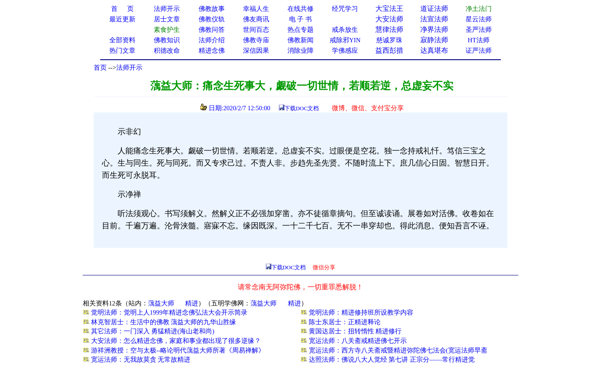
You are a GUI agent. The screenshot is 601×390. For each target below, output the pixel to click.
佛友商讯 (256, 19)
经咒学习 (345, 8)
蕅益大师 (161, 303)
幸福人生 (256, 8)
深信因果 (256, 50)
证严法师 (479, 50)
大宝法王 (389, 8)
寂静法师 (434, 40)
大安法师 (389, 19)
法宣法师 (434, 19)
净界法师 (434, 29)
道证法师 (434, 8)
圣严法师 (479, 29)
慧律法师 (389, 29)
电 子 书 (300, 19)
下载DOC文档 (301, 108)
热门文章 (122, 50)
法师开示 (129, 67)
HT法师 (479, 40)
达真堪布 (434, 50)
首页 (100, 67)
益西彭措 (389, 50)
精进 (191, 303)
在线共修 (300, 8)
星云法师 (479, 19)
